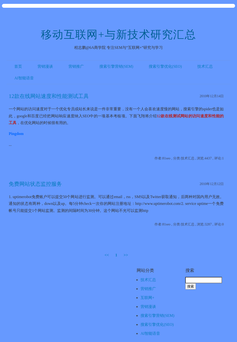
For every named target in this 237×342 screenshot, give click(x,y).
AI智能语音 (24, 78)
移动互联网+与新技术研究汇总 (118, 35)
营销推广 (76, 66)
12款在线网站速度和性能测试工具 (49, 96)
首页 (18, 66)
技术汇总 (205, 66)
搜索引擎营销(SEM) (116, 66)
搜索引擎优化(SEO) (165, 66)
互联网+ (147, 298)
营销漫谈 (45, 66)
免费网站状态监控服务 (35, 184)
